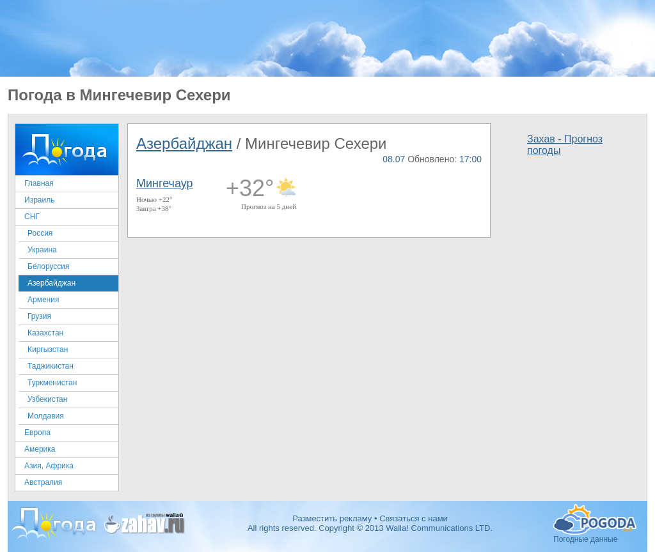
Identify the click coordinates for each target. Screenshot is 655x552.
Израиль (39, 199)
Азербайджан (51, 283)
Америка (40, 449)
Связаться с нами (413, 518)
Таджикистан (51, 366)
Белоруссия (49, 266)
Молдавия (46, 415)
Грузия (39, 316)
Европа (37, 432)
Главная (39, 183)
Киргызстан (48, 349)
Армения (43, 299)
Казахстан (45, 332)
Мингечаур (164, 183)
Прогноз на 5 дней (268, 206)
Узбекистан (47, 399)
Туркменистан (52, 382)
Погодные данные (594, 519)
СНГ (32, 216)
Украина (42, 249)
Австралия (43, 482)
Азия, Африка (49, 465)
